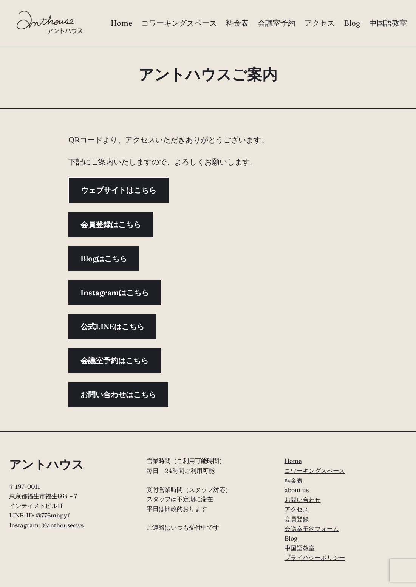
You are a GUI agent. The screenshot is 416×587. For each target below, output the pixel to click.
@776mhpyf (53, 515)
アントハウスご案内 (208, 74)
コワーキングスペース (315, 470)
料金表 (294, 480)
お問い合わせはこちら (118, 394)
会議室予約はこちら (114, 360)
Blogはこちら (103, 258)
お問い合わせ (303, 499)
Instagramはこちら (114, 292)
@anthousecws (63, 525)
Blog (291, 538)
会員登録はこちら (110, 224)
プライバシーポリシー (315, 557)
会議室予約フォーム (312, 529)
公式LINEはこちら (112, 326)
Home (293, 461)
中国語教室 (300, 548)
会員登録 (297, 519)
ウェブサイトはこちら (118, 190)
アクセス (297, 509)
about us (297, 490)
